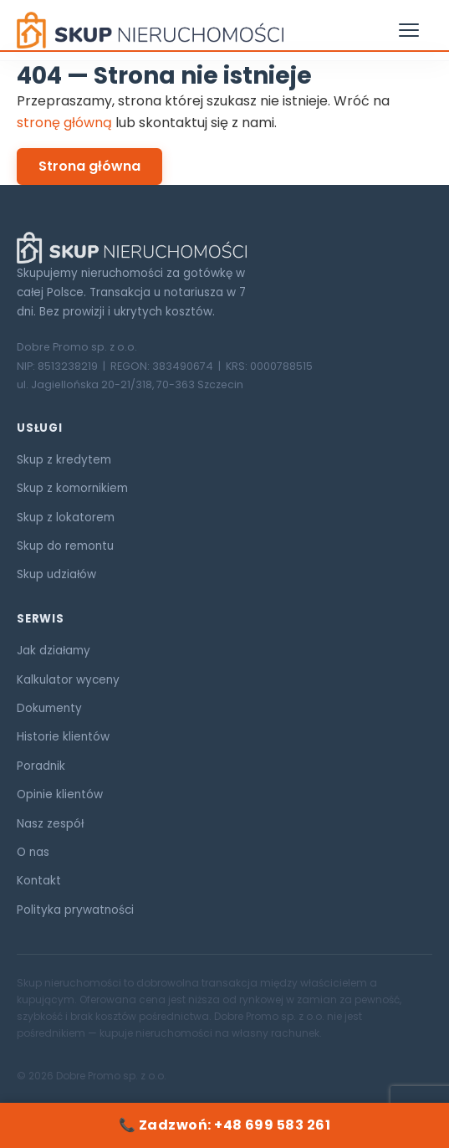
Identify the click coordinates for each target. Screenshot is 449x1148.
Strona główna (89, 166)
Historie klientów (63, 737)
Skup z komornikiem (72, 488)
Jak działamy (53, 651)
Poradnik (41, 766)
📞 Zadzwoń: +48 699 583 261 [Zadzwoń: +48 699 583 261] (224, 1125)
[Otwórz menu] (415, 30)
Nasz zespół (50, 824)
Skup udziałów (56, 574)
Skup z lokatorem (66, 517)
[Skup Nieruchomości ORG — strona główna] (150, 30)
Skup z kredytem (64, 460)
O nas (33, 852)
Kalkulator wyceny (68, 680)
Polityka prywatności (75, 910)
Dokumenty (49, 708)
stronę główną (64, 122)
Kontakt (39, 881)
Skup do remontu (65, 546)
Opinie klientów (60, 794)
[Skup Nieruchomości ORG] (224, 248)
